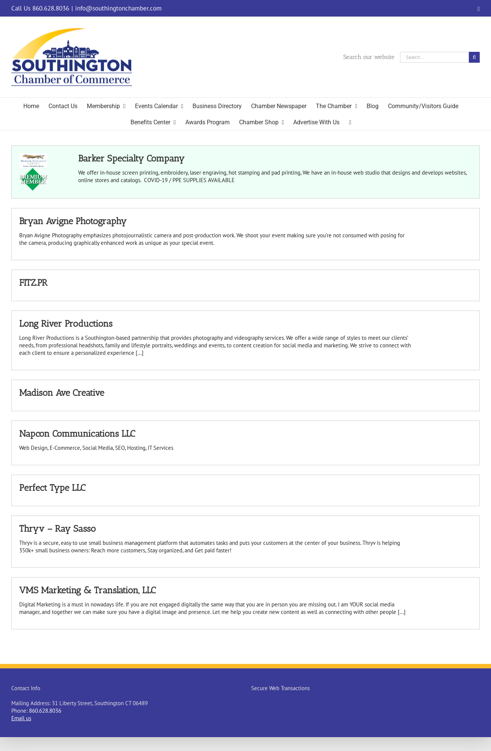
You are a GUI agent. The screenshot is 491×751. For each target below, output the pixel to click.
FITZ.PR (33, 282)
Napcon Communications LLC (77, 433)
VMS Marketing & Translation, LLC (87, 590)
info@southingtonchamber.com (118, 8)
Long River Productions (65, 323)
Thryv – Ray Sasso (57, 528)
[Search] (474, 57)
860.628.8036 (45, 710)
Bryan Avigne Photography (73, 221)
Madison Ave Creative (61, 392)
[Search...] (434, 57)
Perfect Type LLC (52, 487)
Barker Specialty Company (131, 158)
